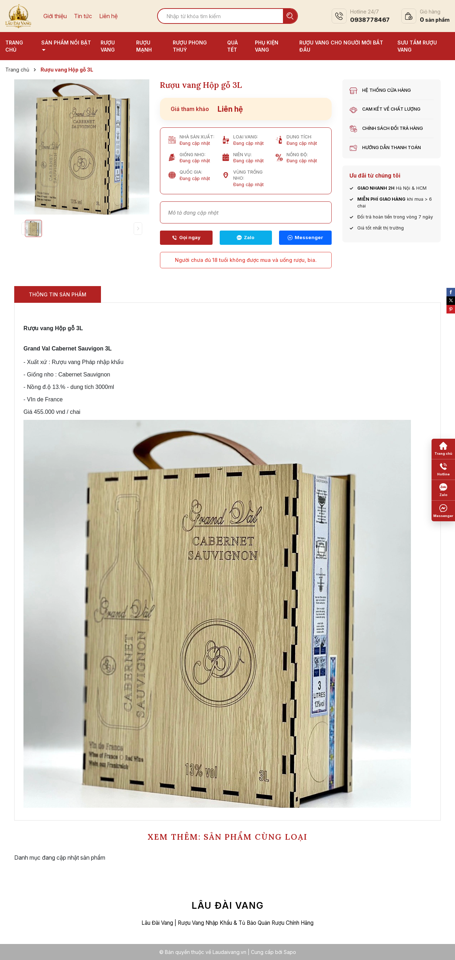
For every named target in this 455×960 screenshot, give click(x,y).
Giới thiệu (55, 16)
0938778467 (370, 19)
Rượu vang (108, 46)
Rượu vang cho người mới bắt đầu (341, 46)
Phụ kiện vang (266, 46)
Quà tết (232, 46)
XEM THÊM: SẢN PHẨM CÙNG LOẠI (227, 837)
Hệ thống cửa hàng (386, 90)
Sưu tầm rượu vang (417, 46)
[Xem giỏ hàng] (425, 16)
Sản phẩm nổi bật (66, 42)
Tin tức (83, 16)
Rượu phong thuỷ (190, 46)
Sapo (290, 952)
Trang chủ (14, 46)
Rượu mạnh (144, 46)
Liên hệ (108, 16)
